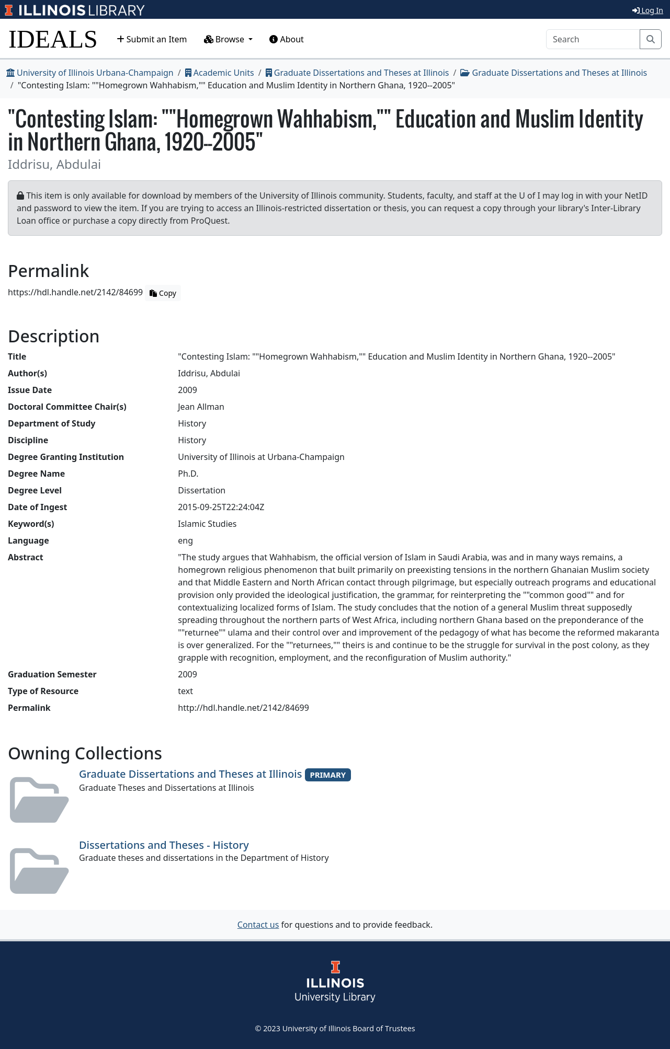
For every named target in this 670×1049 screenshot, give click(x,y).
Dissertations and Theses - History (164, 845)
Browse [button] (225, 39)
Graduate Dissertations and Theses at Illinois (357, 72)
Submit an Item (152, 39)
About (286, 39)
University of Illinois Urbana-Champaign (90, 72)
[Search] (593, 39)
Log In (647, 10)
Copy (163, 293)
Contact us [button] (258, 924)
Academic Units (219, 72)
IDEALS (53, 39)
